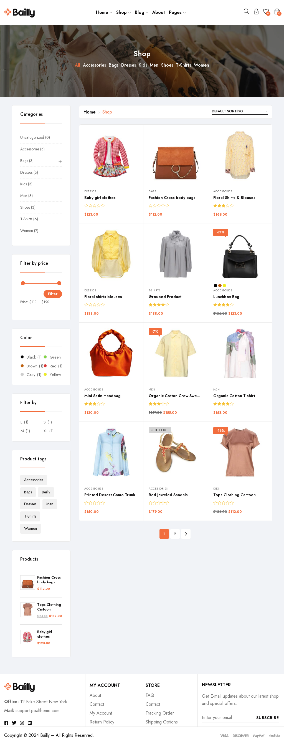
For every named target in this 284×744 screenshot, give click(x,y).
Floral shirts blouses (103, 296)
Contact (97, 704)
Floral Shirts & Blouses (234, 197)
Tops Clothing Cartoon (49, 607)
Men (154, 65)
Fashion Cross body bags (49, 580)
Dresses (128, 65)
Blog (141, 12)
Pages (177, 12)
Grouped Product (165, 296)
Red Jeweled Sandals (168, 495)
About (158, 12)
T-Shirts (183, 65)
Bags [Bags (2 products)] (28, 492)
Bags (113, 65)
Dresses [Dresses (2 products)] (30, 504)
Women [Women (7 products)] (30, 528)
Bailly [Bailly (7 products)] (46, 492)
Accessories (94, 65)
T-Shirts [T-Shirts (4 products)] (30, 516)
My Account (101, 713)
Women (201, 65)
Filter (53, 293)
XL (45, 431)
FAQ (150, 695)
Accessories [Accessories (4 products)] (33, 480)
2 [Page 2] (175, 534)
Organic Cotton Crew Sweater (177, 396)
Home (104, 12)
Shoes (167, 65)
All (77, 65)
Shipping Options (162, 722)
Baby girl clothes (44, 634)
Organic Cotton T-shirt (234, 396)
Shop (123, 12)
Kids (143, 65)
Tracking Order (160, 713)
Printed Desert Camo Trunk (109, 495)
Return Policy (102, 722)
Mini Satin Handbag (102, 396)
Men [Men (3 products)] (49, 504)
